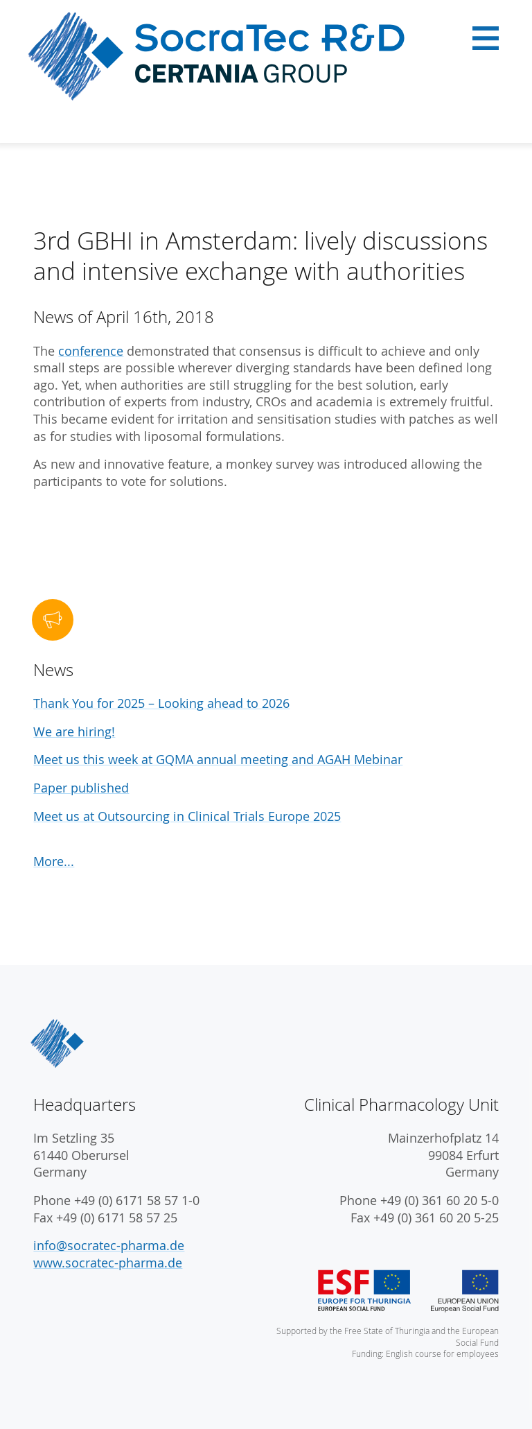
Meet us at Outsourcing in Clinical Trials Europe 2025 (187, 816)
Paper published (81, 788)
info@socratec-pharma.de (108, 1246)
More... (53, 861)
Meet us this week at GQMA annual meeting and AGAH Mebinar (217, 760)
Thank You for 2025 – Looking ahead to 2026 (161, 703)
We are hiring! (74, 732)
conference (90, 351)
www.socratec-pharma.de (107, 1263)
